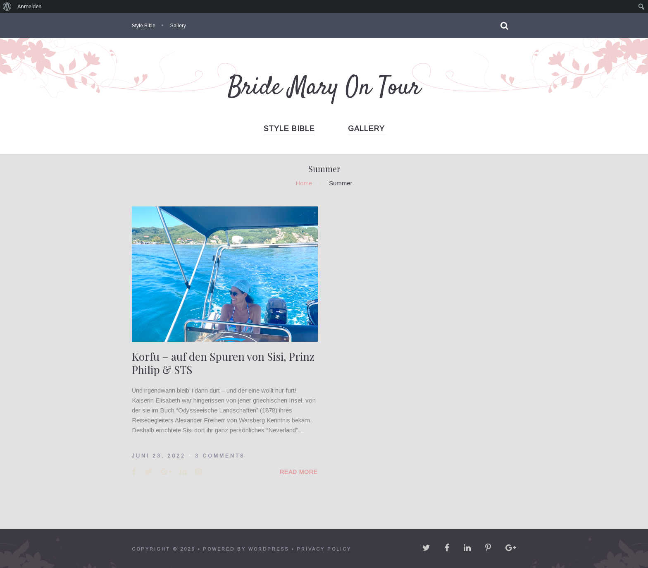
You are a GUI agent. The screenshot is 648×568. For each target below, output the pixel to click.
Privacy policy (324, 548)
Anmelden (29, 6)
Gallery (177, 26)
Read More (299, 472)
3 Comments (220, 456)
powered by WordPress (246, 548)
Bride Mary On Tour (324, 87)
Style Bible (143, 26)
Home (303, 183)
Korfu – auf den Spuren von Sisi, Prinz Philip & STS (223, 362)
